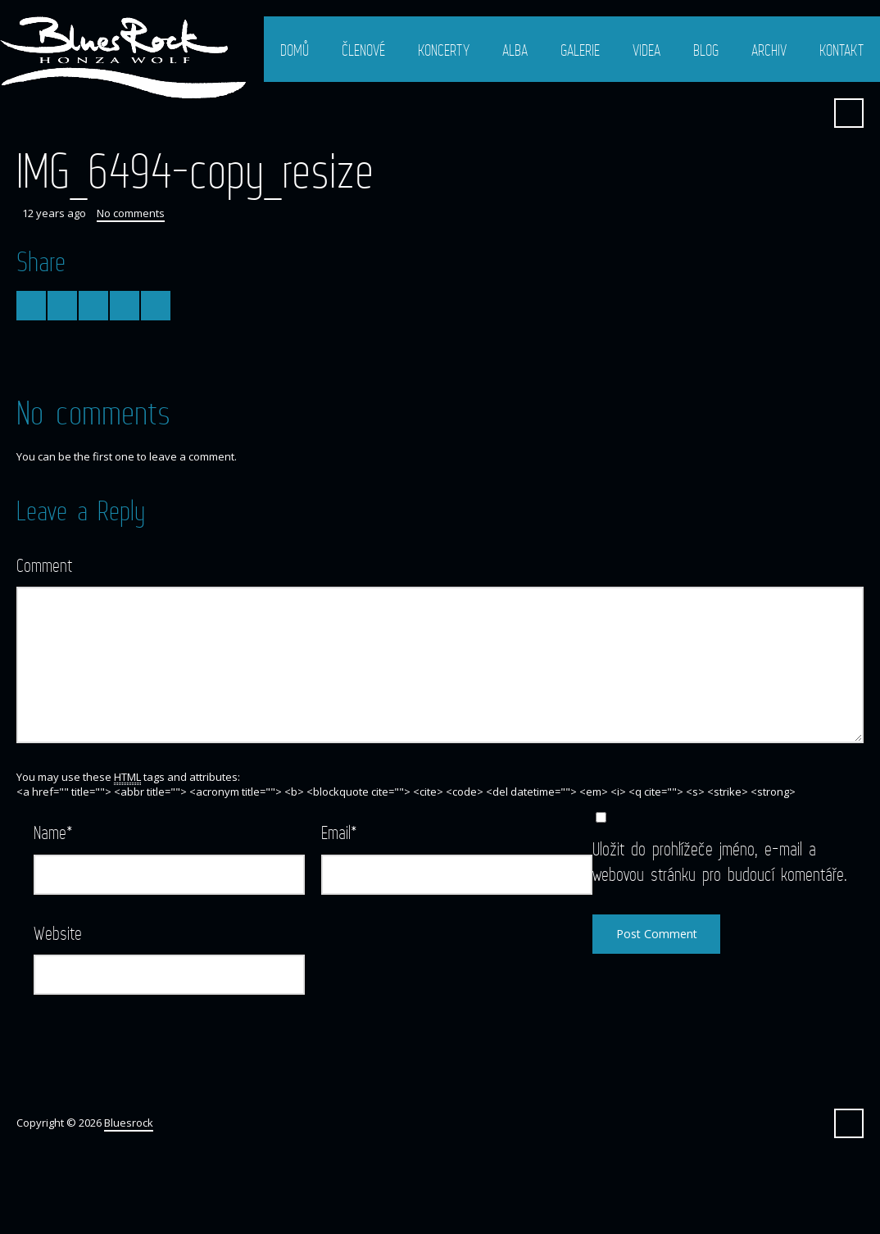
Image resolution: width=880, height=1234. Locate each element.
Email (339, 832)
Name (53, 832)
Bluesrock (128, 1122)
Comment (44, 565)
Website (58, 933)
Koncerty (443, 50)
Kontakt (841, 50)
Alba (515, 50)
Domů (294, 50)
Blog (706, 50)
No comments (131, 213)
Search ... (849, 113)
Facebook (808, 113)
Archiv (769, 50)
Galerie (580, 50)
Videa (646, 50)
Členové (363, 50)
